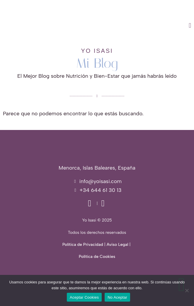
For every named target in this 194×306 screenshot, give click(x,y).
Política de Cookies (97, 256)
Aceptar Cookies (84, 297)
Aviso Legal (117, 244)
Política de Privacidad (82, 244)
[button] (125, 25)
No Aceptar (117, 297)
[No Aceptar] (187, 290)
